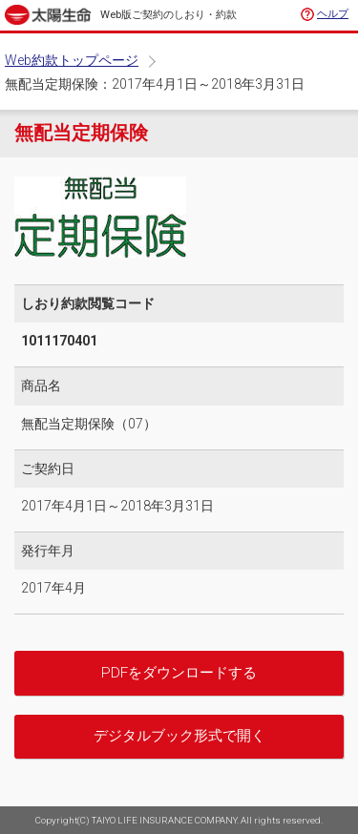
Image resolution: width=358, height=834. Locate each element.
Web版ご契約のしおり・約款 (168, 15)
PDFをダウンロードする (179, 672)
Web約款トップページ (71, 60)
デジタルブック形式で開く (179, 735)
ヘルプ (332, 14)
